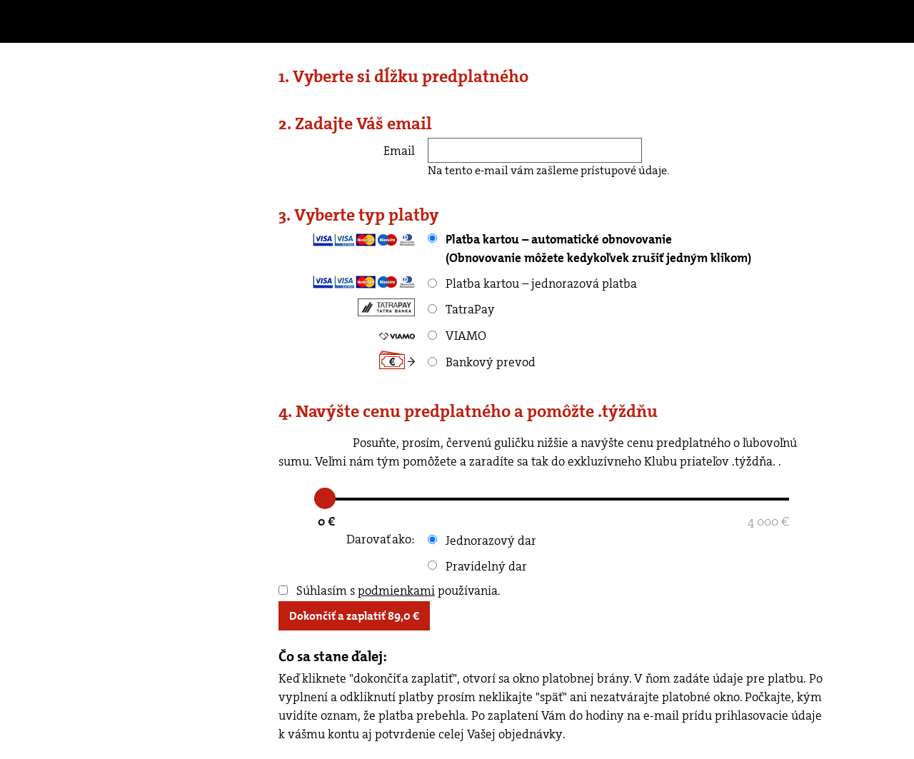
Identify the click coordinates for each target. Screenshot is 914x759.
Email (399, 151)
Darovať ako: (380, 539)
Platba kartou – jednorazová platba (532, 283)
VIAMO (457, 335)
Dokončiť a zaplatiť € (354, 615)
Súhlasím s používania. (389, 590)
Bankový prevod (482, 362)
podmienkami (396, 590)
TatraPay (461, 309)
